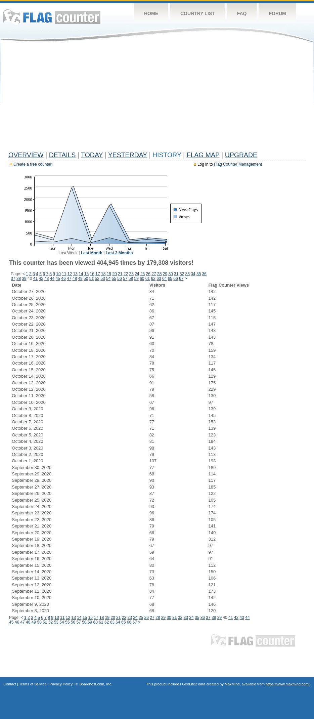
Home (151, 13)
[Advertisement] (157, 98)
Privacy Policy (61, 684)
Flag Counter (51, 16)
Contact (9, 684)
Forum (277, 13)
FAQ (242, 13)
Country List (197, 13)
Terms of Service (33, 684)
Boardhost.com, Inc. (95, 684)
